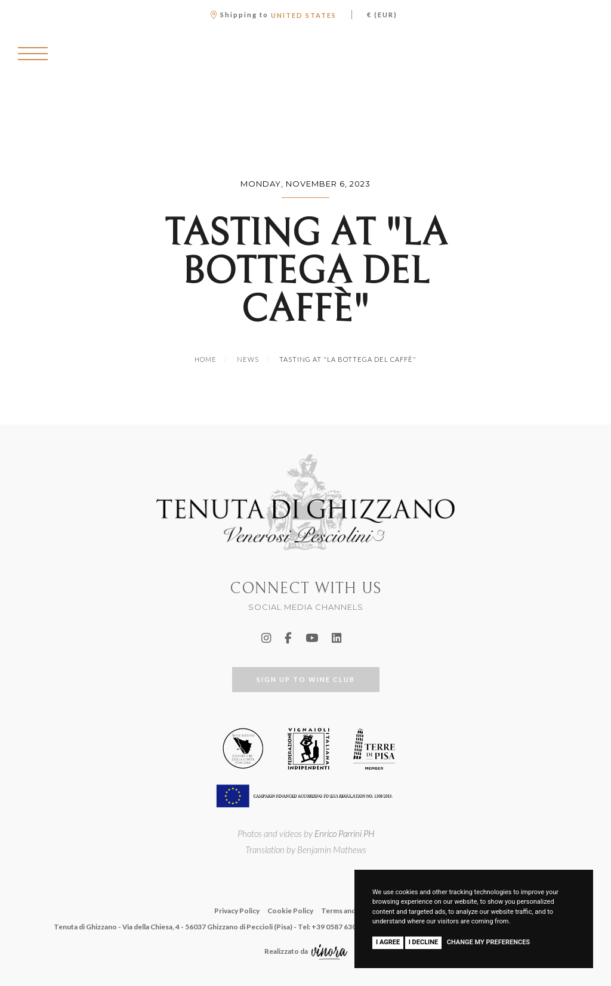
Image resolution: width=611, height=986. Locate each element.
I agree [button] (388, 942)
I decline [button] (424, 942)
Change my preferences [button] (488, 942)
